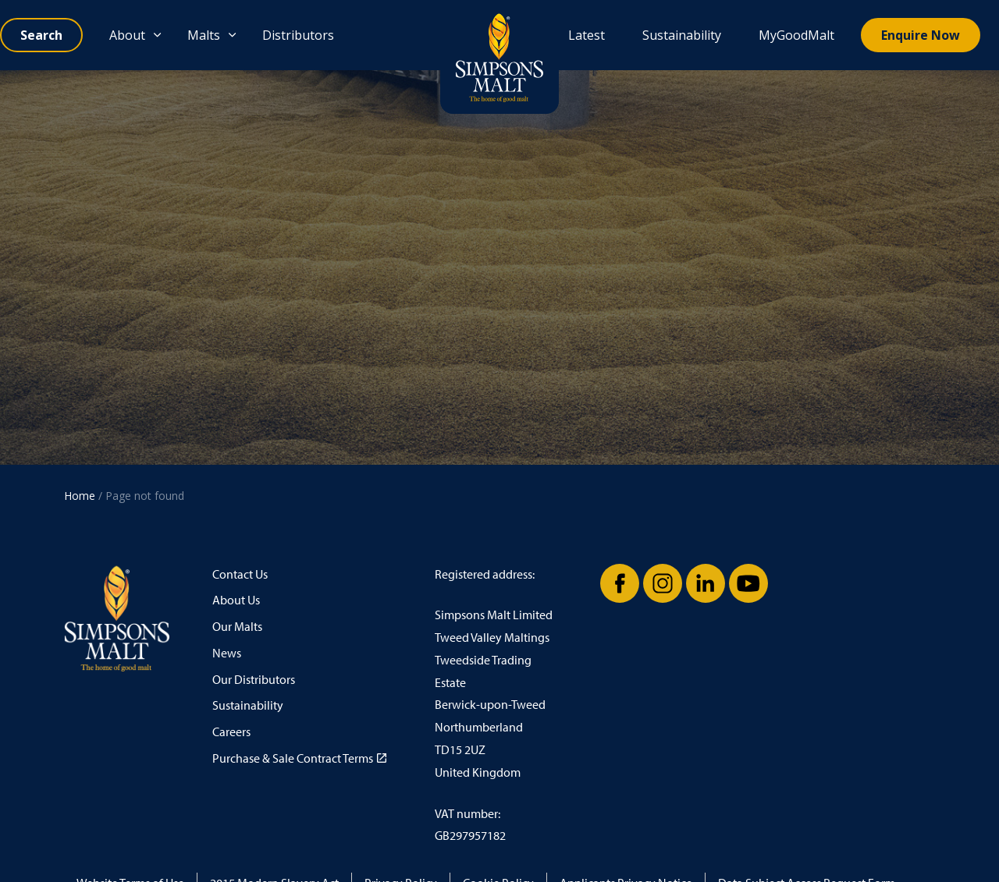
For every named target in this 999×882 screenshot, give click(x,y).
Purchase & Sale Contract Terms (299, 758)
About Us (236, 600)
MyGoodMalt (796, 35)
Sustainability (681, 35)
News (226, 653)
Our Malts (237, 626)
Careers (231, 731)
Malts (203, 35)
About (127, 35)
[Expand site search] (41, 35)
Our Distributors (253, 679)
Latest (586, 35)
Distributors (298, 35)
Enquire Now (920, 35)
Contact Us (240, 574)
